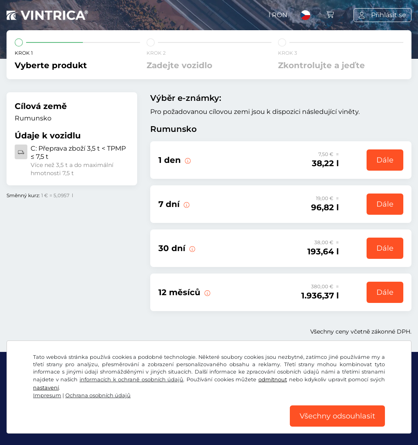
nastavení (46, 388)
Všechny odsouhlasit (337, 416)
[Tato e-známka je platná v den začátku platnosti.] (187, 160)
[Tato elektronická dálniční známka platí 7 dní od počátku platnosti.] (185, 204)
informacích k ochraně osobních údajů (132, 379)
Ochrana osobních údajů (98, 395)
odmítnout (272, 379)
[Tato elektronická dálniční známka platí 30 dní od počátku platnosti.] (191, 248)
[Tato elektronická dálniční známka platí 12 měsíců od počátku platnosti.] (206, 292)
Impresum (47, 395)
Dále (385, 160)
